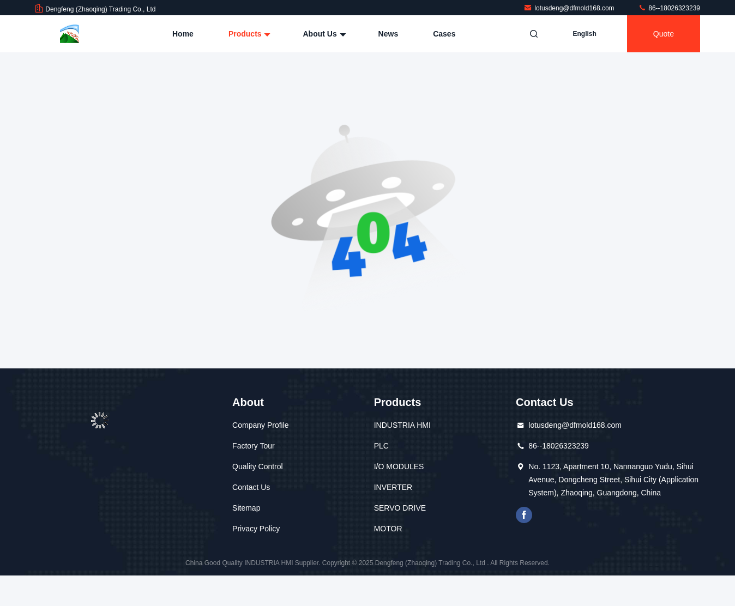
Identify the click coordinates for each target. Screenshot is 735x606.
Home (183, 33)
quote (663, 33)
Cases (444, 33)
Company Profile (260, 425)
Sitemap (246, 508)
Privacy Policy (256, 528)
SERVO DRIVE (400, 508)
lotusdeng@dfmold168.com (569, 8)
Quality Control (257, 466)
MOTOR (388, 528)
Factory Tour (253, 445)
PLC (381, 445)
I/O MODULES (399, 466)
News (388, 33)
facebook (524, 515)
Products (248, 33)
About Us (323, 33)
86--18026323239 (669, 8)
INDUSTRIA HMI (402, 425)
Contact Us (251, 487)
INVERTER (393, 487)
